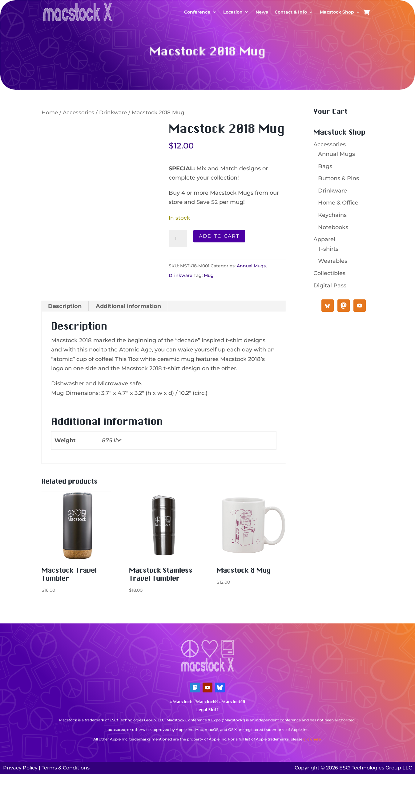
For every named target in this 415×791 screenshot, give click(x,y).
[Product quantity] (178, 238)
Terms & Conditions (66, 768)
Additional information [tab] (128, 306)
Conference (197, 12)
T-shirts (328, 248)
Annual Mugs (251, 266)
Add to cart (219, 236)
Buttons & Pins (338, 178)
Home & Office (338, 202)
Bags (325, 166)
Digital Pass (329, 285)
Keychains (332, 215)
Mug (209, 275)
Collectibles (329, 273)
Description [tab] (65, 306)
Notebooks (333, 227)
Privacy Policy (20, 768)
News (262, 12)
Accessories (78, 112)
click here (312, 739)
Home (50, 112)
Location (233, 12)
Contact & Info (291, 12)
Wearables (332, 261)
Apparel (324, 239)
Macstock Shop (337, 12)
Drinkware (113, 112)
